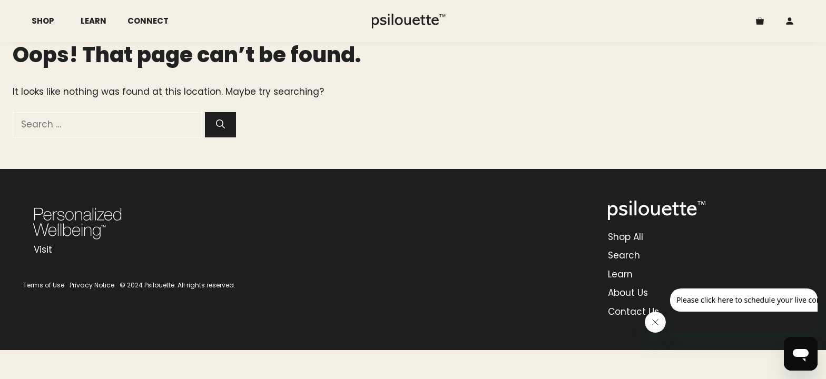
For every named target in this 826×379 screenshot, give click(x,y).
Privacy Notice (92, 285)
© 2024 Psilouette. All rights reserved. (177, 285)
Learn (93, 20)
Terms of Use (43, 285)
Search (624, 255)
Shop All (625, 237)
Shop (51, 21)
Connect (148, 20)
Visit (43, 249)
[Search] (220, 124)
